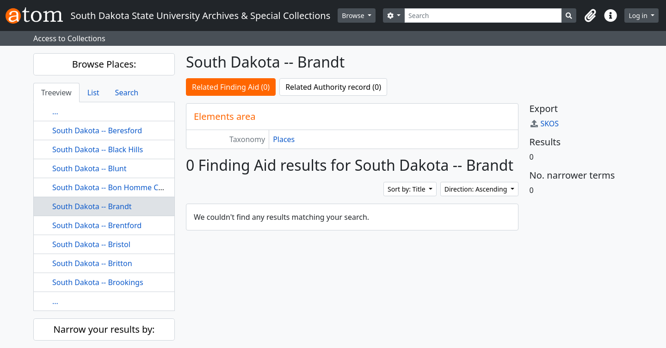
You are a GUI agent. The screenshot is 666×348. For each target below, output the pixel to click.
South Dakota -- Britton (92, 263)
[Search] (483, 15)
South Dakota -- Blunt (89, 168)
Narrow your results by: (104, 329)
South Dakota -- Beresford (97, 130)
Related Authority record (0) (333, 87)
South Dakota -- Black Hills (97, 149)
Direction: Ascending (476, 189)
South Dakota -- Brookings (97, 282)
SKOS (544, 123)
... (55, 111)
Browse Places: (104, 64)
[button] (590, 16)
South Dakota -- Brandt (92, 206)
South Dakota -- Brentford (97, 225)
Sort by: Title (407, 189)
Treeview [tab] (56, 92)
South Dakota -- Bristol (91, 244)
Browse (354, 15)
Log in (639, 15)
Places (284, 139)
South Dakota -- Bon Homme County (115, 187)
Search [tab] (127, 92)
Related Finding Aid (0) (231, 87)
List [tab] (93, 92)
